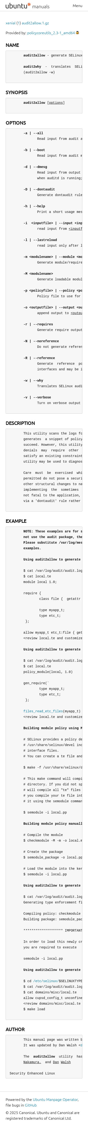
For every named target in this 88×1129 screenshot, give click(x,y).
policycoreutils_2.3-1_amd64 (51, 33)
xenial (10, 23)
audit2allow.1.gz (35, 23)
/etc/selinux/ (46, 981)
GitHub (31, 1105)
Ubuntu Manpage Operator (55, 1099)
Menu (77, 6)
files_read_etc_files (43, 711)
